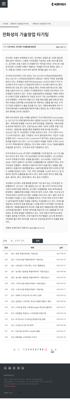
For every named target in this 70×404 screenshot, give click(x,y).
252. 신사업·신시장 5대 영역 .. (23, 325)
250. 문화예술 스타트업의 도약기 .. (25, 337)
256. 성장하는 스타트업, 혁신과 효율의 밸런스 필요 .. (32, 301)
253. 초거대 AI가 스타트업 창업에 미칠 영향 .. (29, 319)
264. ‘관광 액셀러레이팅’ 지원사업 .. (25, 254)
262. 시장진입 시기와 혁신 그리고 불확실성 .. (28, 266)
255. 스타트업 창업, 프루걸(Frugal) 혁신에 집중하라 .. (32, 307)
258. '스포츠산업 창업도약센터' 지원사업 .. (28, 289)
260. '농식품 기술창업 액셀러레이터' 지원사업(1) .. (31, 278)
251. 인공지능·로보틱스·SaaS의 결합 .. (26, 331)
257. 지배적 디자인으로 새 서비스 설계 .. (27, 295)
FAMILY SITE (8, 393)
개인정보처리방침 (9, 386)
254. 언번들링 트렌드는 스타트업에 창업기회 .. (29, 313)
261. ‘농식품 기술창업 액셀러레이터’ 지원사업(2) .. (31, 272)
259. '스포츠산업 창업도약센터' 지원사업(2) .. (29, 283)
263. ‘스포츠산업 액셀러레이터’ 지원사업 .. (27, 260)
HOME (5, 24)
